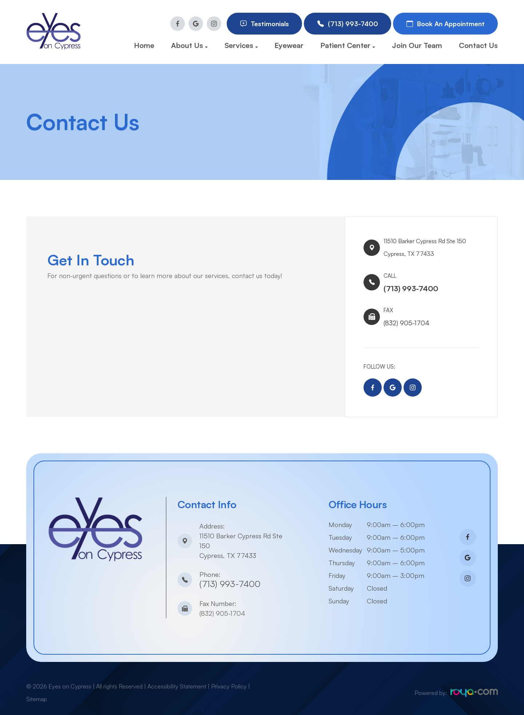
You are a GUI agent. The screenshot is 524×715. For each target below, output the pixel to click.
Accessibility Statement (176, 677)
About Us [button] (189, 45)
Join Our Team (417, 45)
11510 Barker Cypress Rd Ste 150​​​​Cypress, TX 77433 (431, 244)
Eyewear (288, 45)
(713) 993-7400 (230, 575)
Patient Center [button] (347, 45)
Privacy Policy (229, 677)
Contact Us (478, 45)
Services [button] (241, 45)
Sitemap (36, 690)
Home (144, 45)
